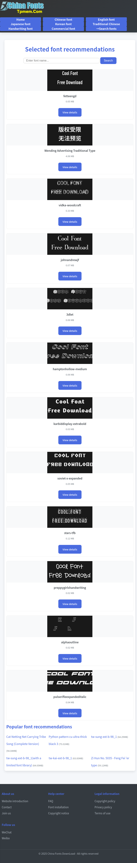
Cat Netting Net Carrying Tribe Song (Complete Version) (26, 743)
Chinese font (63, 19)
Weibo (6, 838)
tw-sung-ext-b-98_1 (109, 736)
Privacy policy (103, 807)
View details (70, 112)
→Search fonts (106, 28)
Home (20, 19)
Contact (7, 807)
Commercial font (63, 28)
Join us (6, 813)
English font (106, 19)
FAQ (50, 801)
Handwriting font (20, 28)
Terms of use (102, 813)
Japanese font (21, 24)
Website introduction (15, 801)
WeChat (7, 832)
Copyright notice (58, 813)
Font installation (58, 807)
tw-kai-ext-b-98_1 (66, 758)
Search (108, 60)
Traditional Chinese (106, 24)
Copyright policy (105, 801)
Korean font (63, 24)
